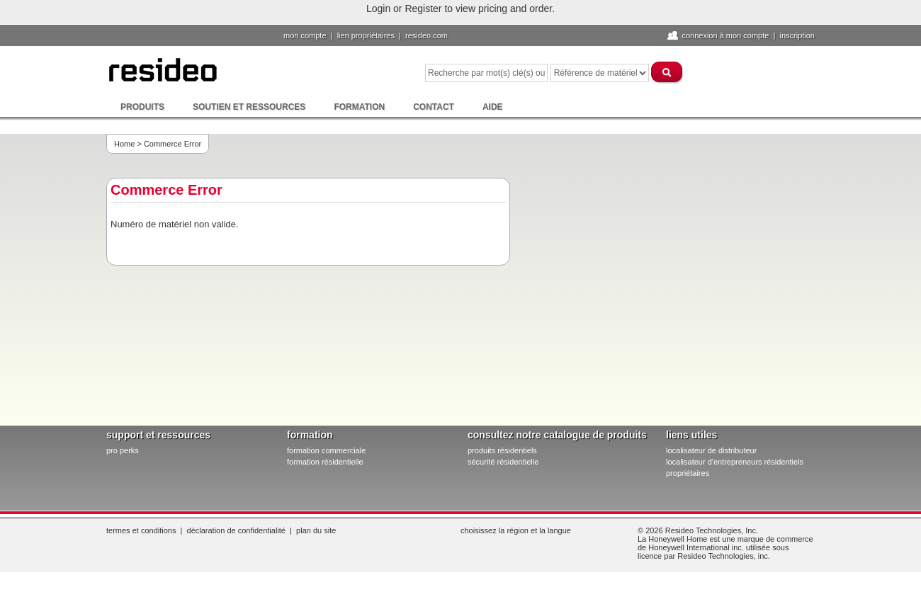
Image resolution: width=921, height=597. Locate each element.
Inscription (797, 35)
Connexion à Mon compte (725, 35)
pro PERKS (122, 450)
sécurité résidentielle (503, 461)
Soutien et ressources (249, 107)
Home (124, 144)
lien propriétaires (366, 35)
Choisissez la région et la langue (515, 530)
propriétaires (687, 473)
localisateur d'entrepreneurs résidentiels (734, 461)
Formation (359, 107)
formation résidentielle (325, 461)
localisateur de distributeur (711, 450)
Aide (492, 107)
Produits (142, 107)
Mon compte (305, 35)
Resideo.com (426, 35)
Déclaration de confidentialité (236, 530)
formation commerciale (326, 450)
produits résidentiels (502, 450)
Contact (433, 107)
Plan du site (316, 530)
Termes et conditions (141, 530)
